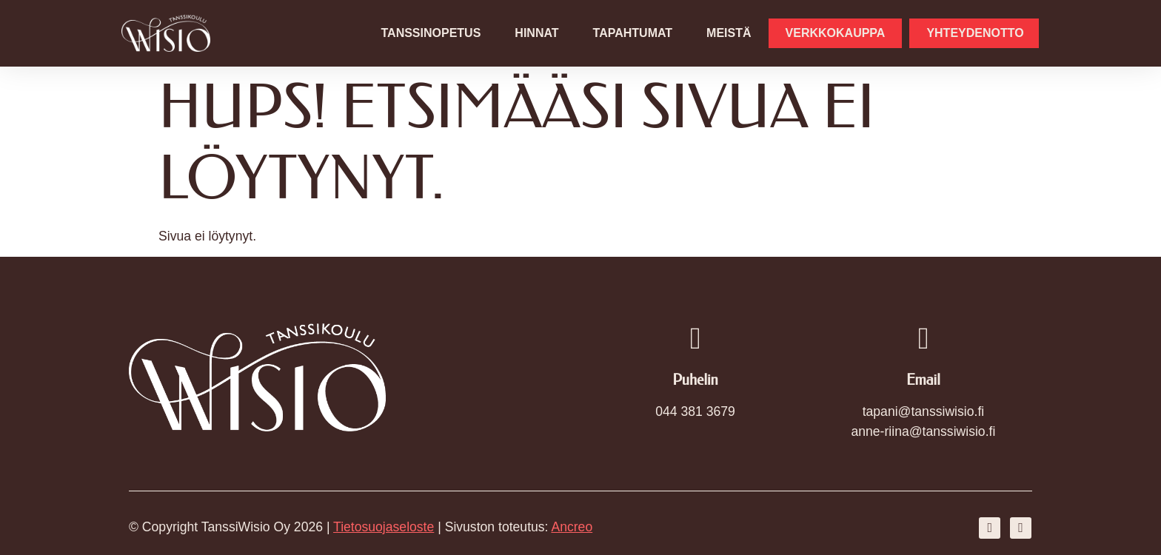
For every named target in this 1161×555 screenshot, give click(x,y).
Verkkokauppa (836, 33)
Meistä (728, 33)
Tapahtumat (633, 33)
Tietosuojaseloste (383, 526)
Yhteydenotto (974, 33)
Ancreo (571, 526)
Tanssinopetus (431, 33)
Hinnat (536, 33)
